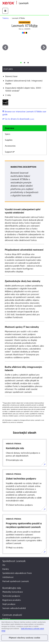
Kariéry (5, 569)
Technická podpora (11, 596)
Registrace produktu (11, 600)
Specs (7, 134)
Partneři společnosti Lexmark (15, 581)
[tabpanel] (24, 278)
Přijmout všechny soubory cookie (24, 637)
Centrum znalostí (12, 615)
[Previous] (5, 47)
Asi (3, 565)
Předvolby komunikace (12, 592)
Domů (30, 3)
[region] (24, 630)
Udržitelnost (8, 577)
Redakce (6, 618)
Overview (9, 128)
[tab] (21, 62)
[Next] (44, 47)
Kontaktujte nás (11, 588)
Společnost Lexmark (14, 561)
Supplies (8, 140)
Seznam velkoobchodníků (14, 608)
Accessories (10, 146)
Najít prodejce (8, 604)
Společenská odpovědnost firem (17, 573)
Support (9, 152)
